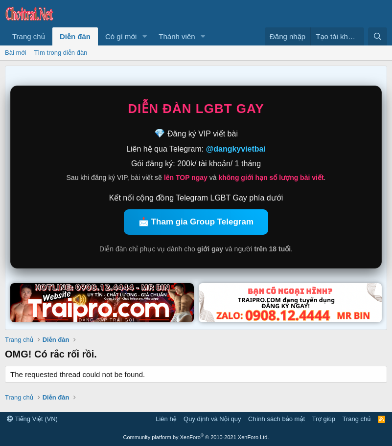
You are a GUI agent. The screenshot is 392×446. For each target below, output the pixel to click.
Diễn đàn (75, 36)
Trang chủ (28, 36)
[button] (144, 36)
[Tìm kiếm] (377, 36)
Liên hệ (166, 419)
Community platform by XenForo (196, 437)
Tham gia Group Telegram (202, 221)
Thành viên (177, 36)
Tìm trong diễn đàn (61, 52)
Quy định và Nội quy (212, 419)
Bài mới (15, 52)
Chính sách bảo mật (276, 419)
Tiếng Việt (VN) (32, 419)
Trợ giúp (323, 419)
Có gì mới (121, 36)
